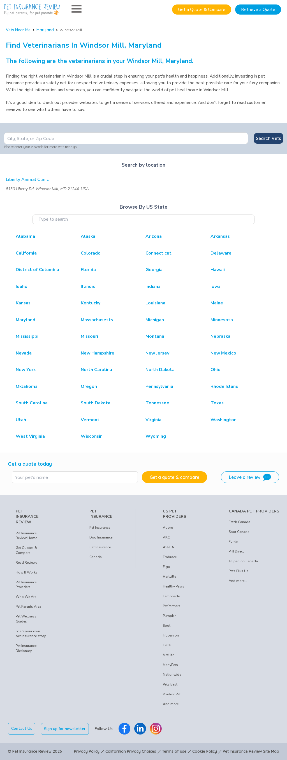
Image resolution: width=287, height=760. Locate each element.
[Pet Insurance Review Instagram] (156, 729)
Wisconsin (92, 436)
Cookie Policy (204, 751)
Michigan (154, 320)
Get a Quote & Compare (201, 9)
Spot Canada (239, 532)
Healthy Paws (173, 586)
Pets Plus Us (239, 571)
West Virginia (30, 436)
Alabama (25, 236)
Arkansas (220, 236)
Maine (216, 303)
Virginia (153, 420)
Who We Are (26, 597)
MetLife (168, 655)
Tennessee (157, 403)
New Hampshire (97, 353)
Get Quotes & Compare (26, 550)
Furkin (233, 541)
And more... (172, 704)
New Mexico (223, 353)
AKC (166, 537)
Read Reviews (27, 562)
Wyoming (155, 436)
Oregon (89, 386)
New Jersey (157, 353)
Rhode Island (224, 386)
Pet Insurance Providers (26, 584)
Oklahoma (27, 386)
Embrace (170, 557)
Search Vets (268, 138)
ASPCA (168, 547)
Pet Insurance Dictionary (26, 648)
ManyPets (170, 665)
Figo (166, 567)
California (26, 253)
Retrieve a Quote (258, 9)
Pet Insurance (99, 527)
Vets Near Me (18, 29)
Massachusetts (97, 320)
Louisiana (155, 303)
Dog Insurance (100, 537)
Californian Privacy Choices (130, 751)
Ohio (215, 370)
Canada (95, 557)
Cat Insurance (100, 547)
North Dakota (160, 370)
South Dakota (95, 403)
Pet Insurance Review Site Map (251, 751)
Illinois (88, 286)
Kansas (23, 303)
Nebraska (220, 336)
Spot (166, 625)
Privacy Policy (86, 751)
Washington (223, 420)
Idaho (21, 286)
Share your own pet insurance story (31, 633)
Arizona (153, 236)
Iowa (215, 286)
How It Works (27, 572)
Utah (21, 420)
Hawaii (217, 270)
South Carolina (32, 403)
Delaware (221, 253)
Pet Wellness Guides (26, 619)
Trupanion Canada (243, 561)
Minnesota (221, 320)
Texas (217, 403)
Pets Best (170, 684)
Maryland (45, 29)
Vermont (90, 420)
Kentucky (90, 303)
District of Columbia (37, 270)
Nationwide (172, 674)
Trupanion (171, 635)
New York (26, 370)
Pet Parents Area (28, 606)
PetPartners (171, 606)
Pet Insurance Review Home (26, 535)
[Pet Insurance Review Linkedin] (140, 729)
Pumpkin (170, 616)
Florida (88, 270)
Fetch (167, 645)
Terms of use (174, 751)
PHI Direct (236, 551)
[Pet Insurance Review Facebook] (125, 729)
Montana (154, 336)
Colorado (91, 253)
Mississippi (27, 336)
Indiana (153, 286)
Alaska (88, 236)
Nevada (24, 353)
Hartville (169, 576)
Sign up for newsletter (65, 728)
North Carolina (96, 370)
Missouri (89, 336)
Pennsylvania (159, 386)
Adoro (168, 527)
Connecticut (158, 253)
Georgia (154, 270)
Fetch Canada (239, 522)
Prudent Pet (171, 694)
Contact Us (21, 728)
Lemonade (171, 596)
